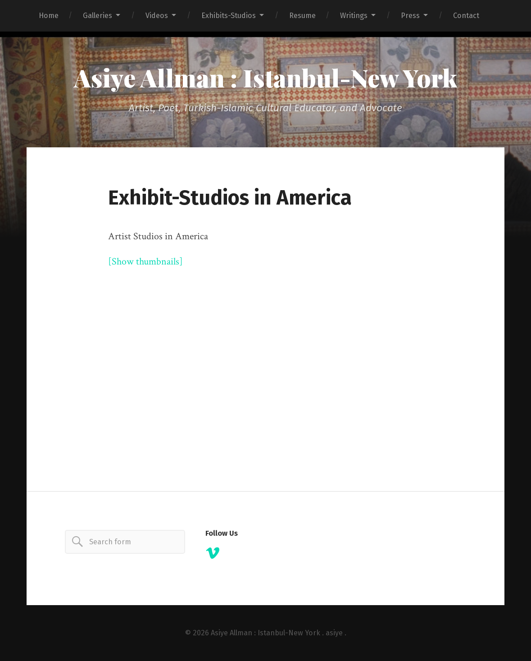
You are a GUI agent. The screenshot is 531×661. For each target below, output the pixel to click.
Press (410, 15)
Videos (156, 15)
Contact (466, 15)
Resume (302, 15)
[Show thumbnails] (145, 261)
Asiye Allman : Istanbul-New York (265, 77)
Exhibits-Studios (228, 15)
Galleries (97, 15)
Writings (354, 15)
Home (49, 15)
